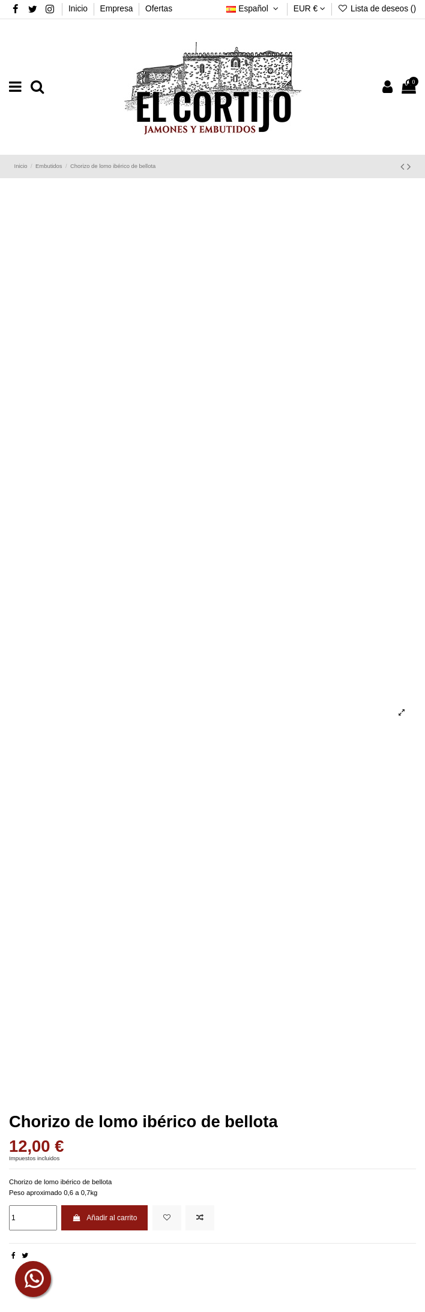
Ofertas (158, 8)
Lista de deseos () (377, 8)
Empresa (118, 8)
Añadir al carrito (104, 1218)
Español (253, 8)
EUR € (309, 8)
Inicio (79, 8)
